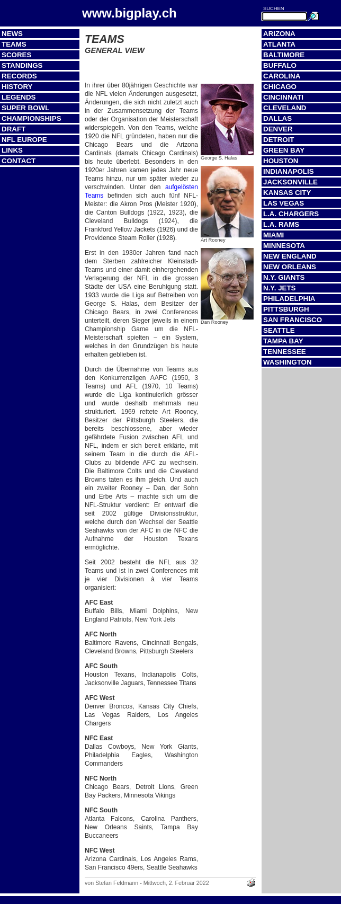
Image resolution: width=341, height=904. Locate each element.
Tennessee (284, 352)
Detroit (278, 140)
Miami (273, 235)
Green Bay (283, 150)
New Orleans (289, 267)
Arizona (279, 34)
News (12, 34)
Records (19, 76)
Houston (280, 161)
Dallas (277, 118)
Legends (18, 97)
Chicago (280, 87)
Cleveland (284, 108)
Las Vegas (283, 203)
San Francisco (292, 320)
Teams (14, 44)
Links (12, 150)
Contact (18, 161)
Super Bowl (25, 108)
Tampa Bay (283, 341)
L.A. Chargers (291, 214)
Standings (22, 65)
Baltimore (283, 55)
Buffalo (280, 65)
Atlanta (279, 44)
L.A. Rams (281, 224)
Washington (287, 362)
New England (290, 256)
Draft (13, 129)
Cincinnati (283, 97)
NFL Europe (24, 140)
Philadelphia (289, 299)
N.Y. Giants (284, 277)
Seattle (279, 330)
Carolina (281, 76)
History (17, 87)
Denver (278, 129)
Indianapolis (288, 171)
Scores (16, 55)
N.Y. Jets (279, 288)
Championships (31, 118)
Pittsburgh (286, 309)
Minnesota (284, 246)
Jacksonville (290, 182)
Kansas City (287, 193)
